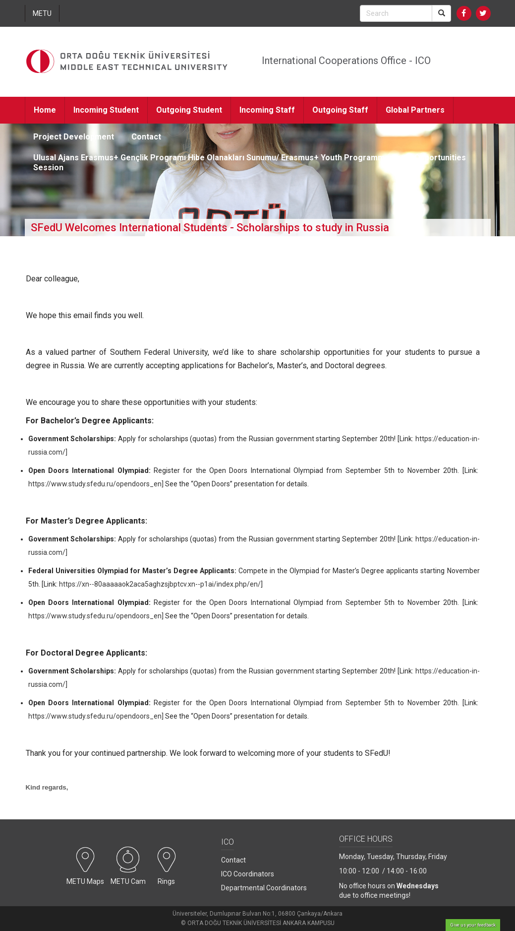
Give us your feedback (473, 925)
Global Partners (415, 110)
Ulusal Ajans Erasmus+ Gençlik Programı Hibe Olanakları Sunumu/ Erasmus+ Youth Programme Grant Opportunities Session (249, 162)
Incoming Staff (267, 110)
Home (45, 110)
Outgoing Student (189, 110)
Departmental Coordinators (264, 888)
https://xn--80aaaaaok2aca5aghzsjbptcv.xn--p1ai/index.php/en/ (160, 584)
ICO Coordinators (247, 874)
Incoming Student (106, 110)
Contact (146, 136)
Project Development (73, 136)
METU (42, 13)
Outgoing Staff (340, 110)
